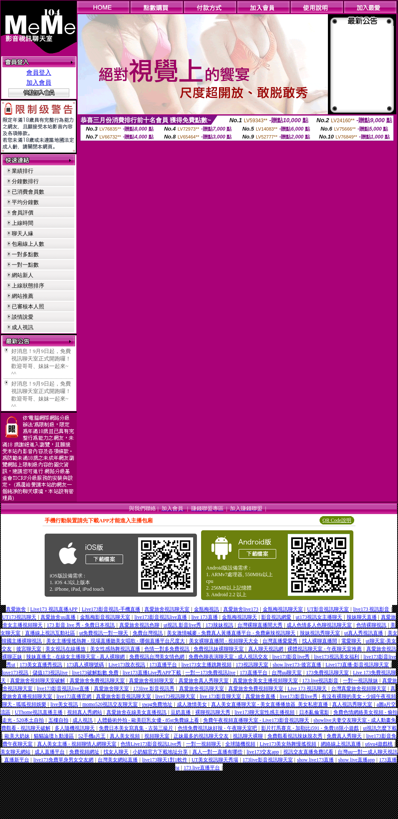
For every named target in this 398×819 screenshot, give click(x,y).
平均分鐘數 (25, 202)
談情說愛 (22, 317)
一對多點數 (25, 254)
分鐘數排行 (25, 181)
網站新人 (22, 275)
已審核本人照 (28, 306)
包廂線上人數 (28, 244)
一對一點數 (25, 265)
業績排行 (22, 171)
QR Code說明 (336, 520)
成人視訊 (22, 327)
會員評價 (22, 212)
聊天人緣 (22, 233)
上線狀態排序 (28, 285)
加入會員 (38, 82)
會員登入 (38, 72)
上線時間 (22, 223)
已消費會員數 (28, 192)
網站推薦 (22, 296)
